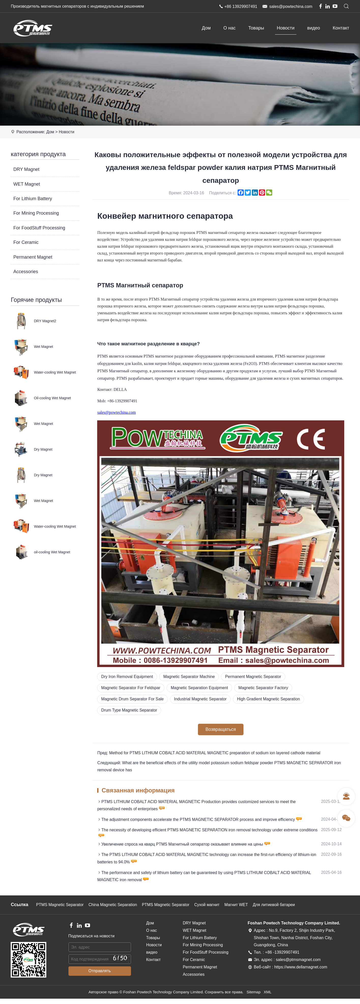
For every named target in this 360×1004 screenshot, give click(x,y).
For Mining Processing (36, 213)
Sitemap (254, 997)
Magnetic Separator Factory (265, 688)
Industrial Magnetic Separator (201, 699)
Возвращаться (220, 730)
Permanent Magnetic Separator (255, 676)
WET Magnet (26, 184)
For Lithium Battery (32, 198)
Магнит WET (239, 910)
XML (268, 997)
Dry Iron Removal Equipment (127, 676)
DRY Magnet (26, 169)
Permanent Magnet (32, 257)
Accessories (25, 271)
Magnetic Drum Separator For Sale (132, 699)
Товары (256, 28)
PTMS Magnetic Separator (60, 910)
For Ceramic (25, 242)
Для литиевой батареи (277, 910)
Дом (206, 28)
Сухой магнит (209, 910)
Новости (286, 28)
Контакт (341, 28)
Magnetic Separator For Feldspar (131, 688)
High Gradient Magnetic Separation (271, 699)
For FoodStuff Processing (39, 227)
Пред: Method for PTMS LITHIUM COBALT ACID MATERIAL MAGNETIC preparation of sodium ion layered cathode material (210, 753)
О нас (229, 28)
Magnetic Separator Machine (190, 676)
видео (313, 28)
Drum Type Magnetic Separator (129, 710)
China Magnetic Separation (113, 910)
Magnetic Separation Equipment (201, 688)
